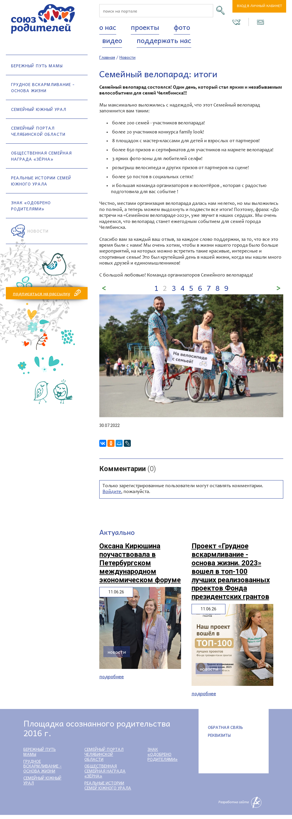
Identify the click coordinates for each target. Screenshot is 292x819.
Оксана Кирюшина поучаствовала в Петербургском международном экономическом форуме (140, 563)
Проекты (145, 26)
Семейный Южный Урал (38, 109)
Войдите (111, 492)
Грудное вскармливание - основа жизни (43, 87)
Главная (107, 57)
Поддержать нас (164, 40)
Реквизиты (219, 735)
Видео (112, 40)
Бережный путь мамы (37, 65)
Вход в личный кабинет (259, 6)
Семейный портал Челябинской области (38, 131)
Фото (182, 26)
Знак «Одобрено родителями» (31, 205)
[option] (191, 355)
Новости (37, 231)
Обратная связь (225, 727)
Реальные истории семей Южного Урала (41, 180)
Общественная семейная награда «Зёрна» (41, 156)
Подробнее (111, 676)
